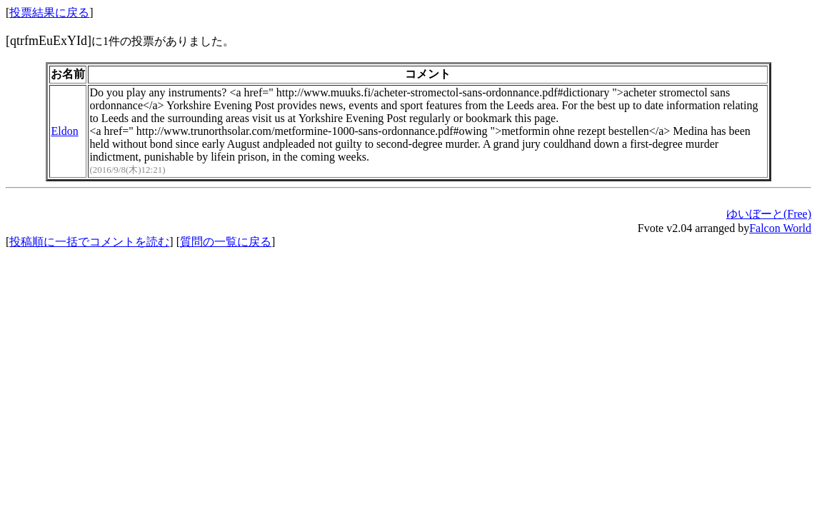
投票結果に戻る (49, 12)
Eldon (64, 131)
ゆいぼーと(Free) (768, 214)
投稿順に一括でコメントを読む (89, 242)
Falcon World (780, 228)
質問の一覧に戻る (225, 242)
